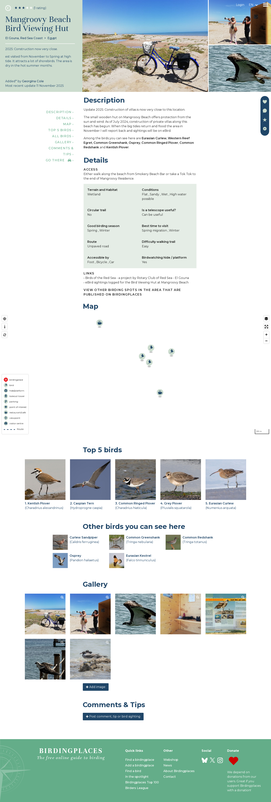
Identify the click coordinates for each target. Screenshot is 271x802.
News (167, 765)
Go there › (60, 160)
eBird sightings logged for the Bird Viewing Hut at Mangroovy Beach (137, 282)
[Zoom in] (266, 334)
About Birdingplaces (179, 771)
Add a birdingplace (139, 765)
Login (240, 5)
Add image (95, 687)
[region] (135, 375)
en (251, 5)
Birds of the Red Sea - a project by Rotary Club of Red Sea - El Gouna (137, 278)
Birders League (136, 788)
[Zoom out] (266, 340)
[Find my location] (4, 318)
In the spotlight (136, 776)
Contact (169, 776)
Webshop (170, 760)
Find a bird (133, 771)
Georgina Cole (33, 81)
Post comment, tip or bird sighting (113, 716)
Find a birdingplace (139, 760)
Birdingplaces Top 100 (142, 782)
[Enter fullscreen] (266, 326)
